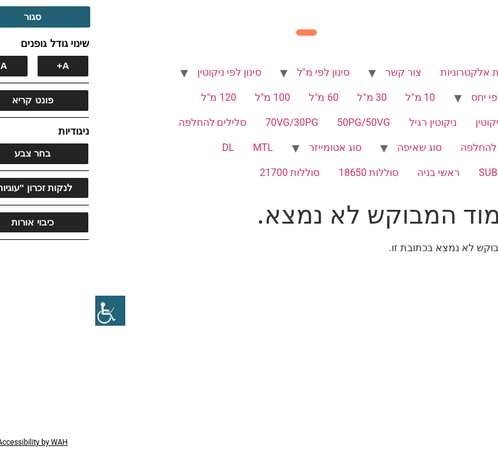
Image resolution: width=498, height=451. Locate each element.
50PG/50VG (268, 122)
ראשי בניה (343, 173)
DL (133, 147)
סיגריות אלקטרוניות (386, 72)
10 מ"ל (325, 97)
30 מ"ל (276, 97)
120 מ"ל (123, 97)
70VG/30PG (196, 122)
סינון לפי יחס (402, 97)
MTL (168, 147)
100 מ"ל (177, 97)
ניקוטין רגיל (337, 122)
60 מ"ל (228, 97)
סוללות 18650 (273, 173)
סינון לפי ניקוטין (134, 72)
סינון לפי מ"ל (228, 72)
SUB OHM (405, 173)
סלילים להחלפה (117, 122)
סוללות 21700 (194, 173)
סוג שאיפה (324, 147)
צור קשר (308, 72)
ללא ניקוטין (404, 122)
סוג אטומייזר (240, 147)
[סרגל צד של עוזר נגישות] (15, 311)
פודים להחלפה (396, 147)
